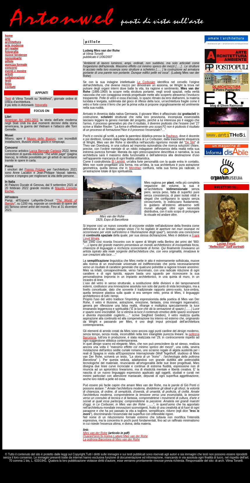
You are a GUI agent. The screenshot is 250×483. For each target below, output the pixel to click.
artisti (9, 74)
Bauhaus (171, 136)
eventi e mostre (15, 71)
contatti (10, 87)
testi (8, 80)
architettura (13, 42)
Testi (8, 98)
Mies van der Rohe (95, 433)
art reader (11, 48)
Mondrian (135, 168)
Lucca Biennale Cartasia (45, 150)
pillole (9, 61)
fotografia (11, 51)
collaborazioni (14, 77)
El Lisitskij (118, 161)
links (8, 83)
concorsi (11, 67)
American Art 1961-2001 (21, 120)
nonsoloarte (13, 58)
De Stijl (190, 142)
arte (7, 39)
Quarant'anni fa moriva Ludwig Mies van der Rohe (115, 436)
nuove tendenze (16, 55)
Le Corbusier (146, 82)
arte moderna (14, 45)
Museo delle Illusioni (41, 138)
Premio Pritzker (34, 169)
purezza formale (16, 64)
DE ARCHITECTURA (226, 86)
